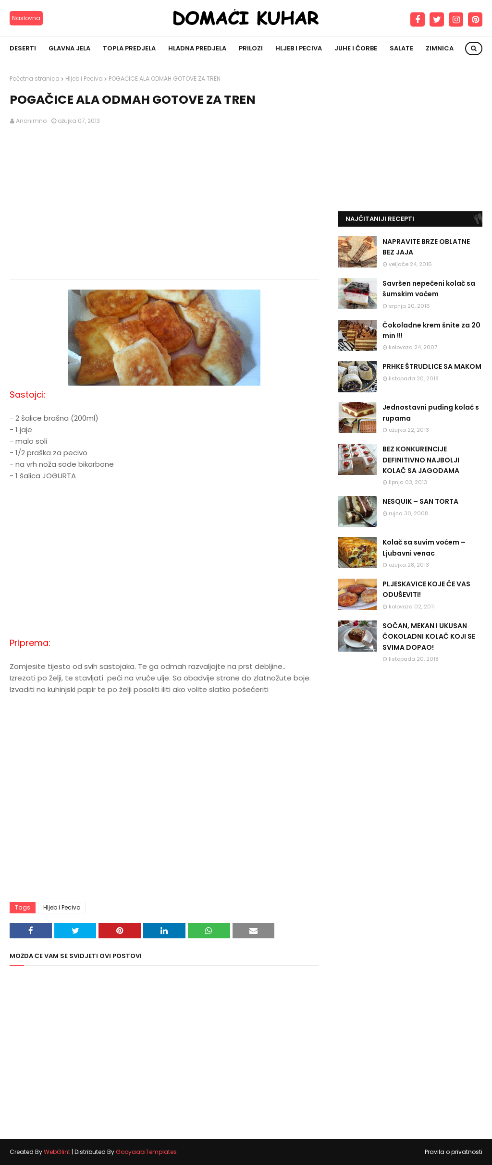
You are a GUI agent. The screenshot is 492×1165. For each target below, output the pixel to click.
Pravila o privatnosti (453, 1152)
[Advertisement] (164, 202)
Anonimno (31, 121)
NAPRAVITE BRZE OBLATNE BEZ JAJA (426, 247)
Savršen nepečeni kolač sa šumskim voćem (428, 289)
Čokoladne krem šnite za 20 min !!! (431, 330)
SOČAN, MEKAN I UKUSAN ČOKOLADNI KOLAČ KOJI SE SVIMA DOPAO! (428, 636)
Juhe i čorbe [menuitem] (355, 48)
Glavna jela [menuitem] (69, 48)
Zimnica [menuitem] (440, 48)
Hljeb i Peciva (84, 78)
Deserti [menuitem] (23, 48)
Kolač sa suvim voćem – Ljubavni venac (424, 547)
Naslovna (26, 18)
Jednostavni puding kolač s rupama (430, 412)
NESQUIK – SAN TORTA (420, 501)
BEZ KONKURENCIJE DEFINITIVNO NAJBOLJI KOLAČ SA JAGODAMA (420, 459)
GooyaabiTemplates (146, 1152)
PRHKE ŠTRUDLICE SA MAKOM (431, 366)
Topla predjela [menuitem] (129, 48)
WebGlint (57, 1152)
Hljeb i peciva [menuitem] (298, 48)
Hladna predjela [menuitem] (197, 48)
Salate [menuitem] (401, 48)
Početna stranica (35, 78)
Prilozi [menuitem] (251, 48)
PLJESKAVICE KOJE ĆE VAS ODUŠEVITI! (426, 589)
